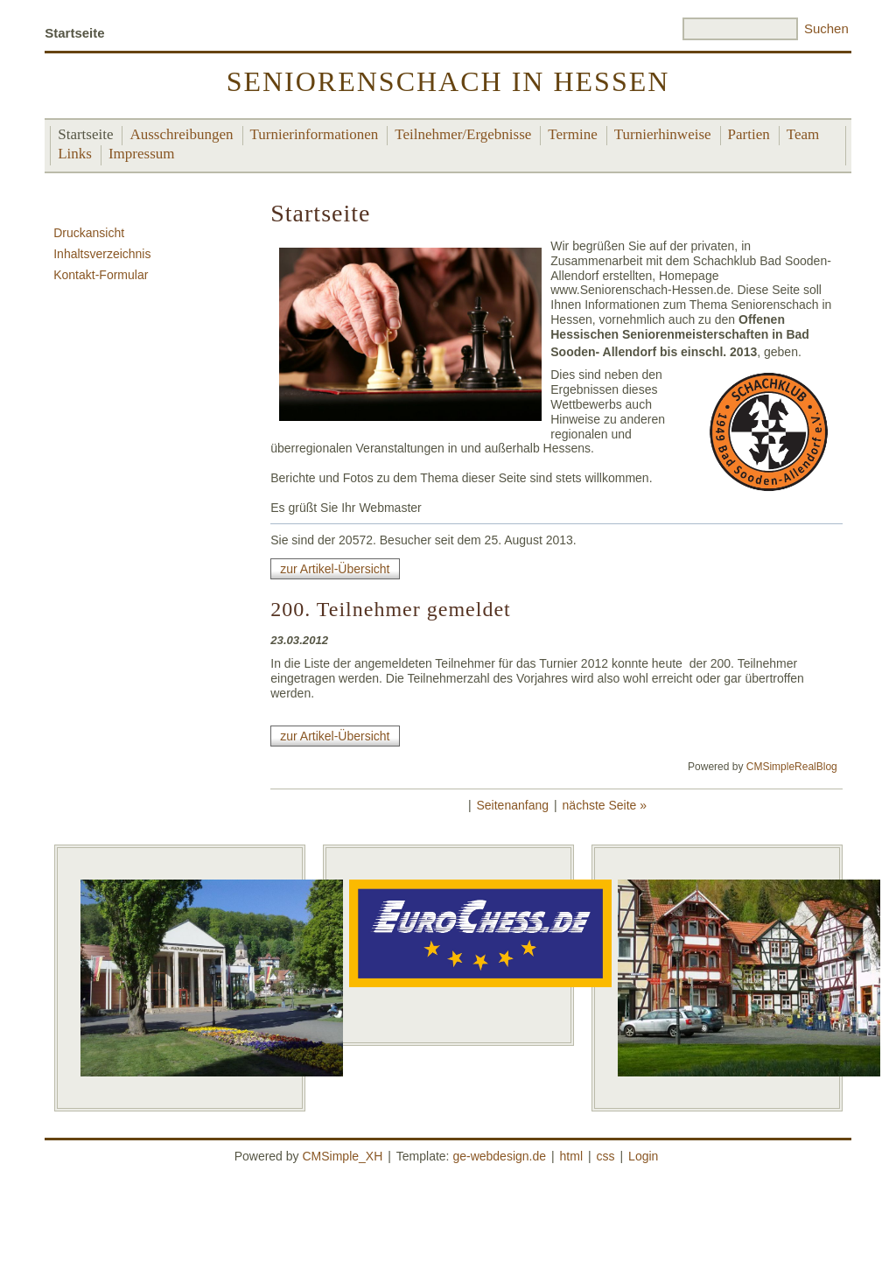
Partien (749, 134)
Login (643, 1156)
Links (75, 153)
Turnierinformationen (314, 134)
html (571, 1156)
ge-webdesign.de (499, 1156)
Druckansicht (88, 233)
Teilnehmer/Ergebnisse (463, 134)
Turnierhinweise (662, 134)
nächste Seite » (605, 805)
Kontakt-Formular (100, 275)
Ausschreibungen (181, 134)
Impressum (141, 153)
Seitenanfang (513, 805)
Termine (572, 134)
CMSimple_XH (342, 1156)
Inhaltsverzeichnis (101, 254)
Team (803, 134)
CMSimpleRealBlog (791, 767)
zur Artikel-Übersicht (334, 569)
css (606, 1156)
